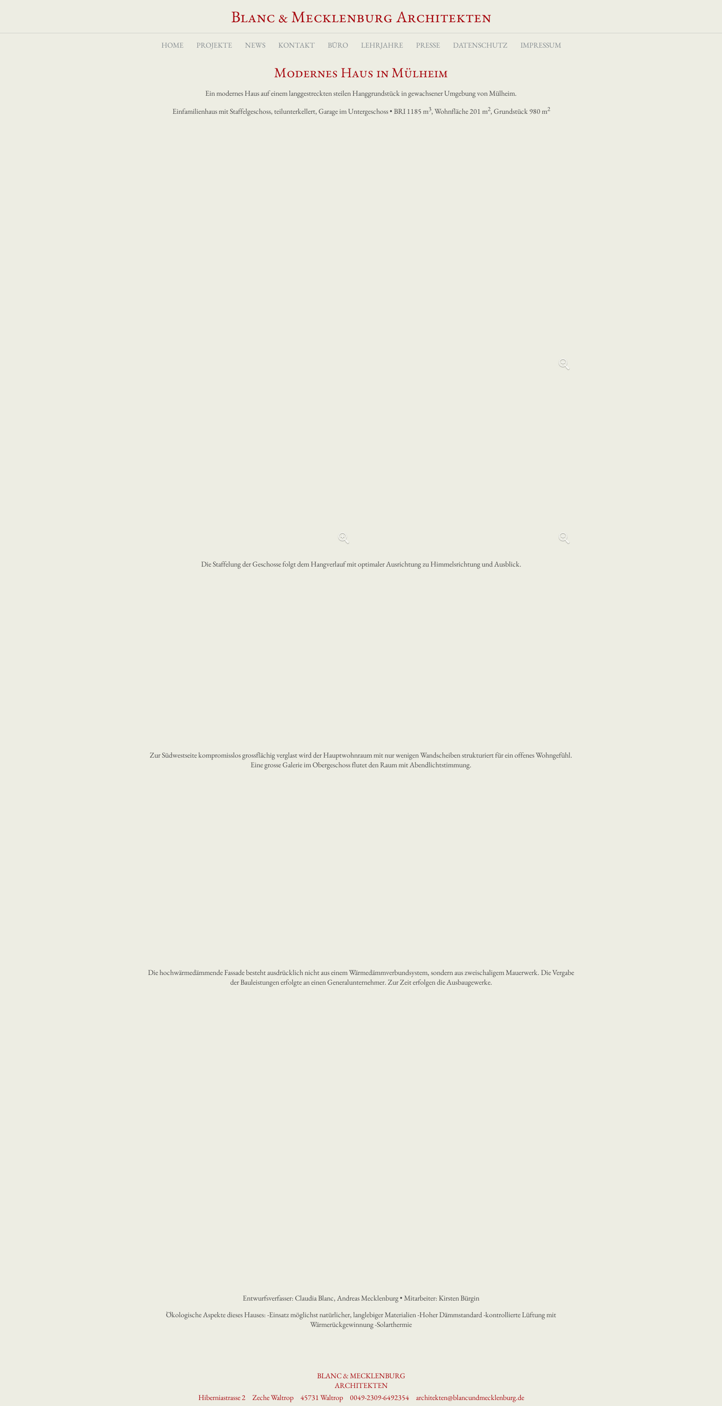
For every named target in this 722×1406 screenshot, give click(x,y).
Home (172, 45)
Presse (428, 45)
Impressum (540, 45)
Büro (338, 45)
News (255, 45)
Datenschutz (480, 45)
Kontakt (296, 45)
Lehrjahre (382, 45)
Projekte (214, 45)
